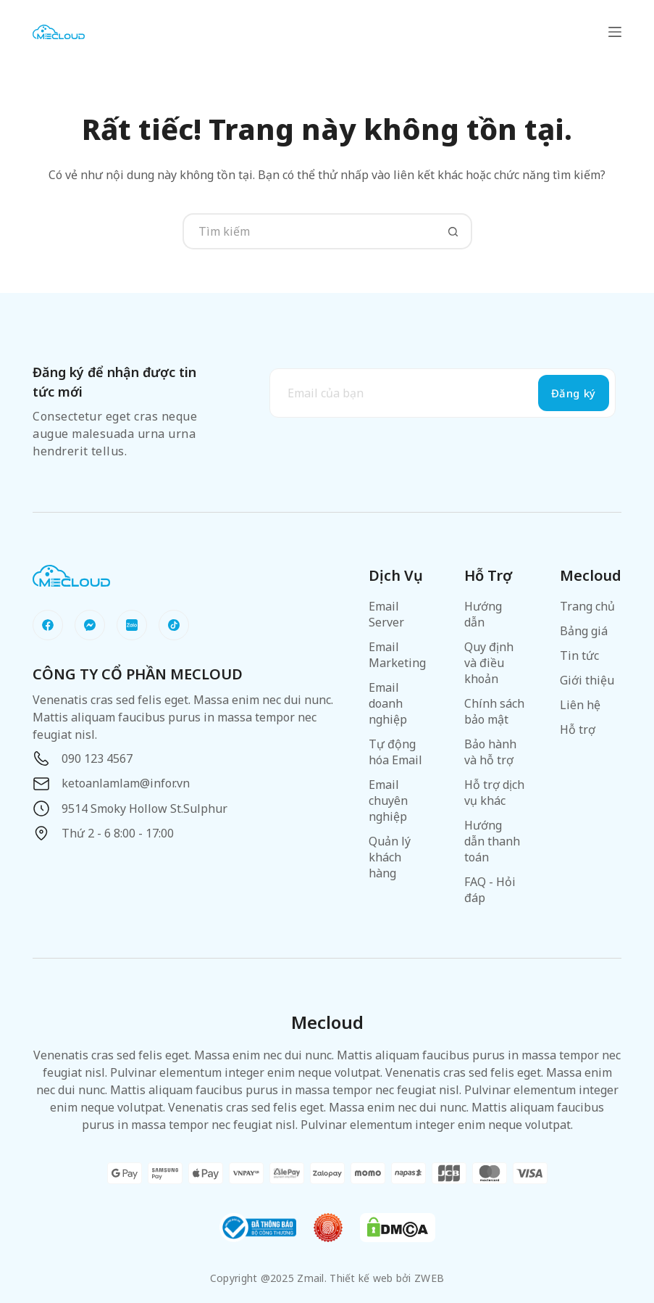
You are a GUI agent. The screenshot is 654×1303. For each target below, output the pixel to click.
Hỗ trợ (577, 729)
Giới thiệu (587, 680)
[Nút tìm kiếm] (454, 231)
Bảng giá (584, 631)
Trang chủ (587, 606)
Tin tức (579, 655)
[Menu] (614, 31)
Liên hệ (580, 705)
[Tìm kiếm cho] (309, 231)
